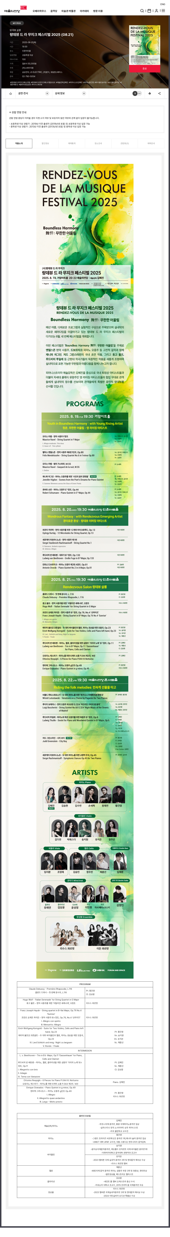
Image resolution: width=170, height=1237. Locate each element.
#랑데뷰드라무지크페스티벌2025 (43, 82)
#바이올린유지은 (113, 82)
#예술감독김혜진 (62, 82)
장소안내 (98, 143)
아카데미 (84, 10)
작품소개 (19, 143)
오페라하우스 (39, 10)
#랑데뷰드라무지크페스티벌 (20, 82)
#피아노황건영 (88, 82)
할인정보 (45, 143)
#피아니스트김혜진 (76, 82)
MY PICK (17, 23)
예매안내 (151, 143)
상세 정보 (60, 93)
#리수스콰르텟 (37, 84)
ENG (162, 4)
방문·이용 (98, 10)
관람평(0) (124, 143)
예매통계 (72, 143)
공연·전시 (23, 93)
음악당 (53, 10)
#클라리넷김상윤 (25, 84)
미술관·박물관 (69, 10)
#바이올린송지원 (101, 82)
